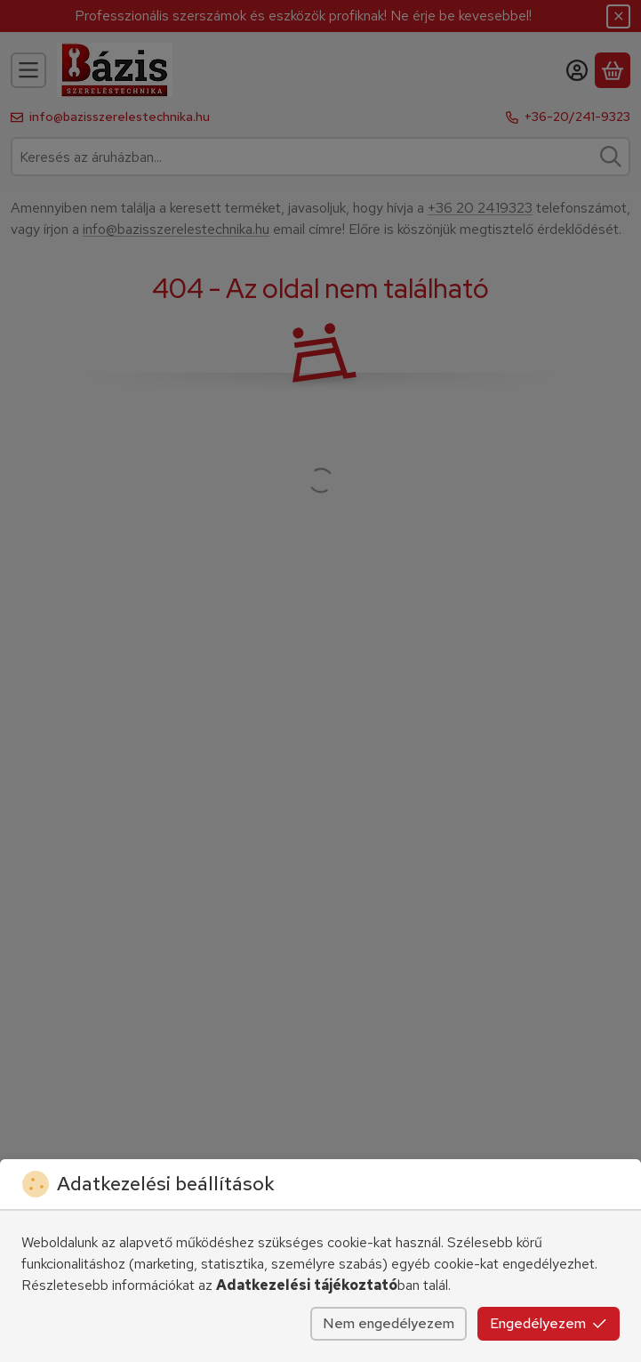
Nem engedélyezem (388, 1323)
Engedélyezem (548, 1323)
